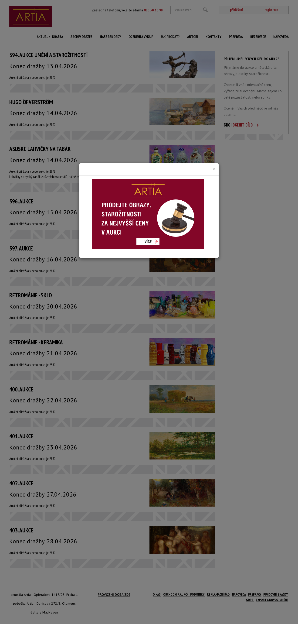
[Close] (214, 169)
